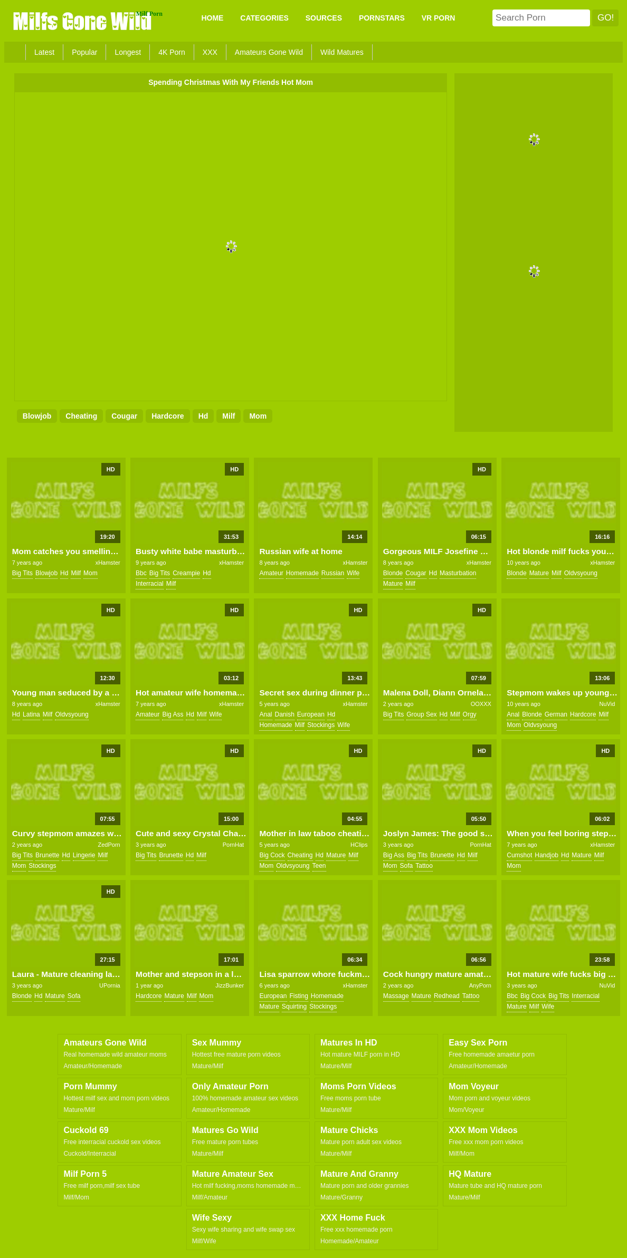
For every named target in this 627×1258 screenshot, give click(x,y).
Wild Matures (342, 52)
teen (319, 865)
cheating (81, 416)
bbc (141, 573)
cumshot (519, 855)
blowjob (37, 416)
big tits (22, 573)
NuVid (607, 704)
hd (203, 416)
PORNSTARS (382, 18)
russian (332, 573)
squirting (294, 1006)
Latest (44, 52)
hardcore (167, 416)
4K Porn (171, 52)
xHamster (108, 562)
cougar (124, 416)
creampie (186, 573)
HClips (358, 844)
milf (228, 416)
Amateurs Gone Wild (269, 52)
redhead (447, 996)
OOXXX (481, 704)
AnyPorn (480, 985)
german (556, 714)
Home (212, 18)
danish (284, 714)
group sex (421, 714)
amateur (271, 573)
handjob (546, 855)
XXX (210, 52)
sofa (406, 865)
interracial (150, 583)
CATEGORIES (264, 18)
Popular (84, 52)
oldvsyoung (580, 573)
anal (265, 714)
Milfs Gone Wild (83, 20)
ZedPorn (109, 844)
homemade (302, 573)
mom (258, 416)
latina (31, 714)
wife (353, 573)
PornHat (233, 844)
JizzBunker (229, 985)
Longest (128, 52)
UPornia (109, 985)
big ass (172, 714)
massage (396, 996)
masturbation (458, 573)
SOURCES (324, 18)
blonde (393, 573)
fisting (299, 996)
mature (393, 583)
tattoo (424, 865)
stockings (321, 725)
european (311, 714)
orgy (470, 714)
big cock (271, 855)
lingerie (84, 855)
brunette (47, 855)
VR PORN (438, 18)
